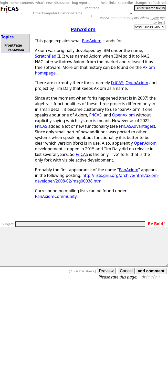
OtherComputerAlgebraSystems (57, 13)
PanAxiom (16, 50)
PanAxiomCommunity (116, 17)
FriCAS (117, 82)
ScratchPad (45, 56)
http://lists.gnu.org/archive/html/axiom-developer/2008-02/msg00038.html (97, 178)
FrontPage (91, 8)
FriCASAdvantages (136, 126)
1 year (154, 17)
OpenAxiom (136, 82)
